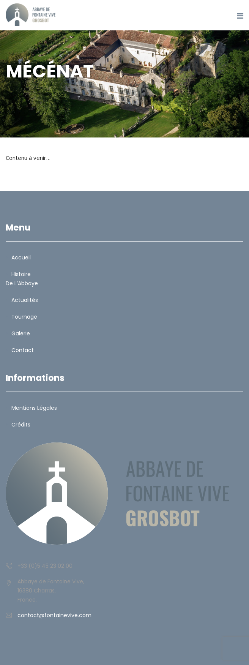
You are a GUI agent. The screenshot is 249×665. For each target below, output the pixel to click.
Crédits (20, 424)
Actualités (24, 300)
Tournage (24, 317)
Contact (22, 350)
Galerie (20, 333)
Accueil (21, 257)
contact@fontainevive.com (54, 615)
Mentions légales (34, 408)
